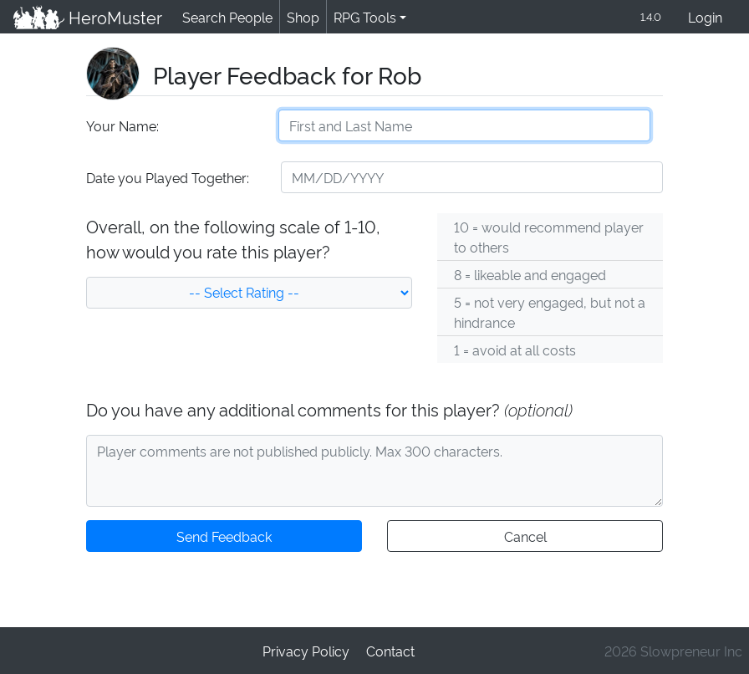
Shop (300, 17)
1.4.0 (649, 17)
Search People (225, 17)
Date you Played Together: (166, 178)
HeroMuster (86, 17)
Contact (389, 650)
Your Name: (121, 127)
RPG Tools (361, 17)
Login (705, 18)
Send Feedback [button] (224, 537)
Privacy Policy (306, 650)
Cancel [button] (524, 537)
